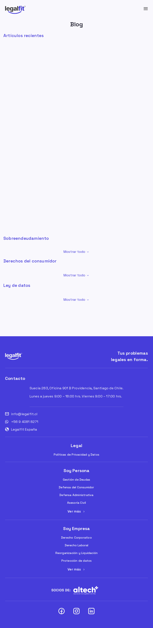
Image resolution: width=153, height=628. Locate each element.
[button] (76, 251)
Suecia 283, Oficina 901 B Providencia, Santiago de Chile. (76, 388)
